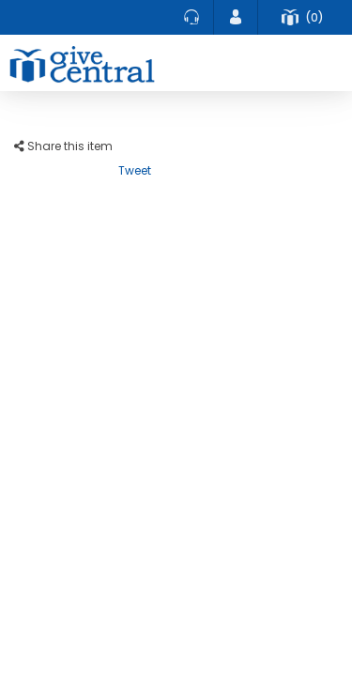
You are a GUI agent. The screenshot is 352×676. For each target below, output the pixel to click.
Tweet (134, 170)
